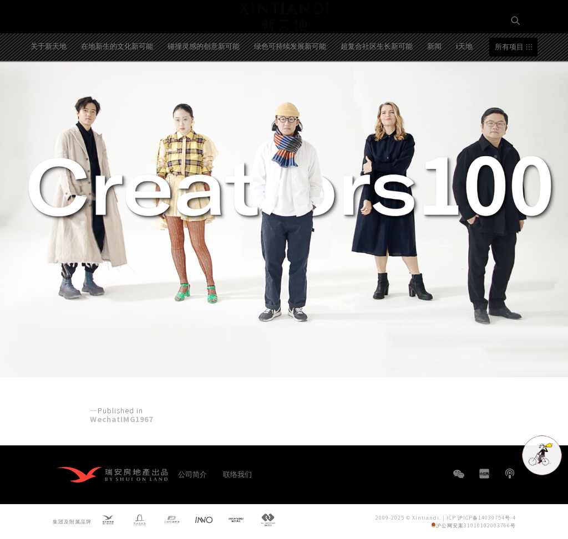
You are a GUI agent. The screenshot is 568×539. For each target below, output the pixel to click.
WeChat (459, 479)
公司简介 (192, 474)
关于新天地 (49, 79)
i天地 (464, 79)
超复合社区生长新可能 (377, 79)
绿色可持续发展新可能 (290, 79)
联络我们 (237, 474)
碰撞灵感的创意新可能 (204, 79)
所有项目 (509, 80)
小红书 (484, 474)
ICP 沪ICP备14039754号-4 (481, 517)
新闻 (434, 79)
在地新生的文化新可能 (117, 79)
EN (516, 59)
